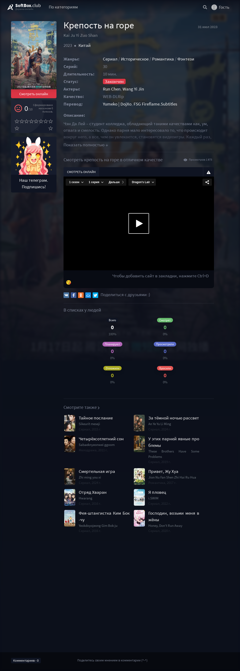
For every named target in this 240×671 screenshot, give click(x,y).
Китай (88, 45)
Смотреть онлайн (35, 99)
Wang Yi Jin (139, 89)
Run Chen (118, 89)
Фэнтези (192, 59)
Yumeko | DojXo (123, 104)
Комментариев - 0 (26, 660)
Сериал (116, 59)
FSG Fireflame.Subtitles (162, 104)
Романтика (169, 59)
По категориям (63, 7)
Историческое (141, 59)
